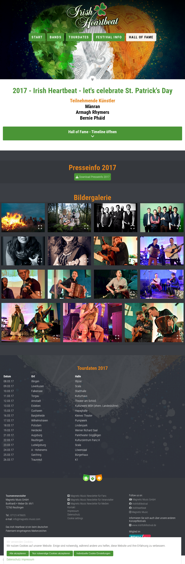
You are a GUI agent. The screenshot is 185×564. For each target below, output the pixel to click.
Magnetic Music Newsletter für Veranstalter (90, 499)
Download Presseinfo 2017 (94, 177)
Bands (55, 37)
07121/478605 (18, 515)
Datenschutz (73, 514)
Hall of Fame (141, 37)
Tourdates (79, 37)
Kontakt (71, 507)
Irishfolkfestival (138, 503)
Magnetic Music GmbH (142, 499)
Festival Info (109, 37)
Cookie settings (75, 518)
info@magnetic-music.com (26, 519)
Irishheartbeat (137, 507)
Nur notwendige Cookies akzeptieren (51, 553)
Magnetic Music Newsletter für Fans (86, 495)
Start (37, 37)
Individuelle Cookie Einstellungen (93, 553)
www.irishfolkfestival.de (142, 525)
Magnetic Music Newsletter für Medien (88, 503)
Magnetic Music (138, 512)
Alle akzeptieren (18, 553)
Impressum (73, 510)
